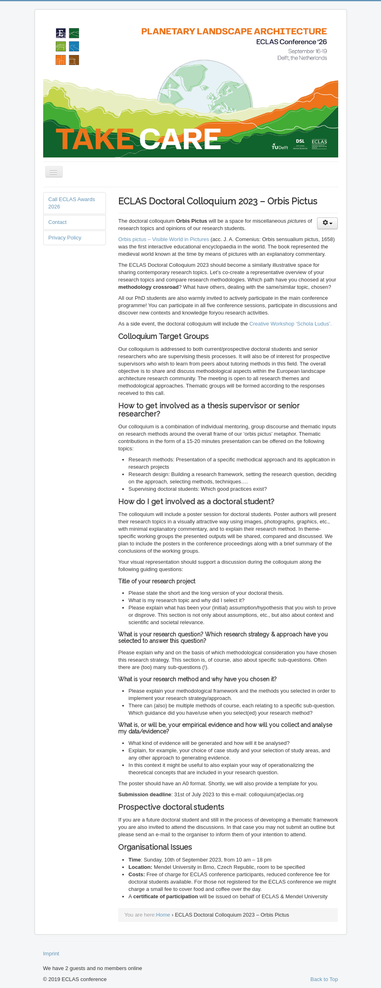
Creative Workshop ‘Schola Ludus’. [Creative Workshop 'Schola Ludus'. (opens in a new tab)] (290, 324)
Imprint (51, 953)
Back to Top (324, 979)
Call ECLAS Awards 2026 (71, 203)
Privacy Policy (64, 238)
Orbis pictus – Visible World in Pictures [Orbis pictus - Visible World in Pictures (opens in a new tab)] (163, 239)
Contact (57, 222)
